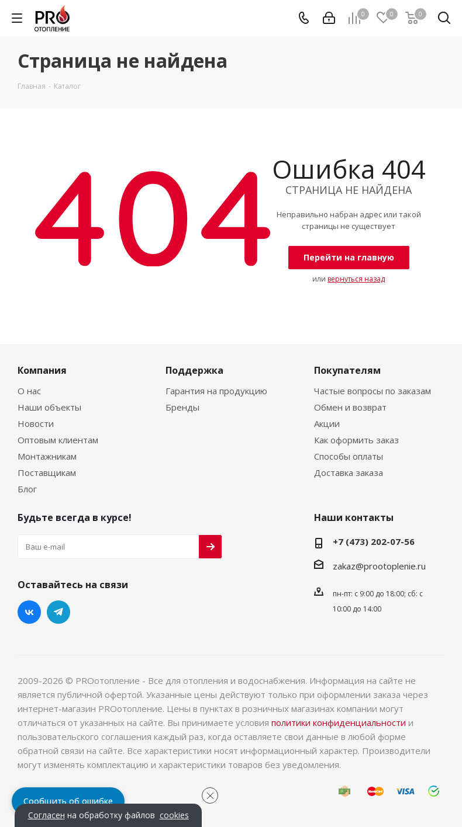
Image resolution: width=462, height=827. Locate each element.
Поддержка (194, 370)
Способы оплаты (348, 456)
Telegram (58, 612)
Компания (42, 370)
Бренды (182, 407)
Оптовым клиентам (58, 440)
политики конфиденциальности (338, 722)
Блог (27, 489)
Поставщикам (47, 472)
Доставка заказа (348, 472)
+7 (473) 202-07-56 (374, 541)
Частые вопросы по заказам (372, 391)
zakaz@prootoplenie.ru (379, 566)
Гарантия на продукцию (216, 391)
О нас (29, 391)
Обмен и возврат (350, 407)
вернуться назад (356, 279)
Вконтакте (29, 612)
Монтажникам (47, 456)
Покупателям (347, 370)
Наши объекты (49, 407)
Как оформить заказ (356, 440)
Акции (327, 423)
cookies (174, 815)
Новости (36, 423)
